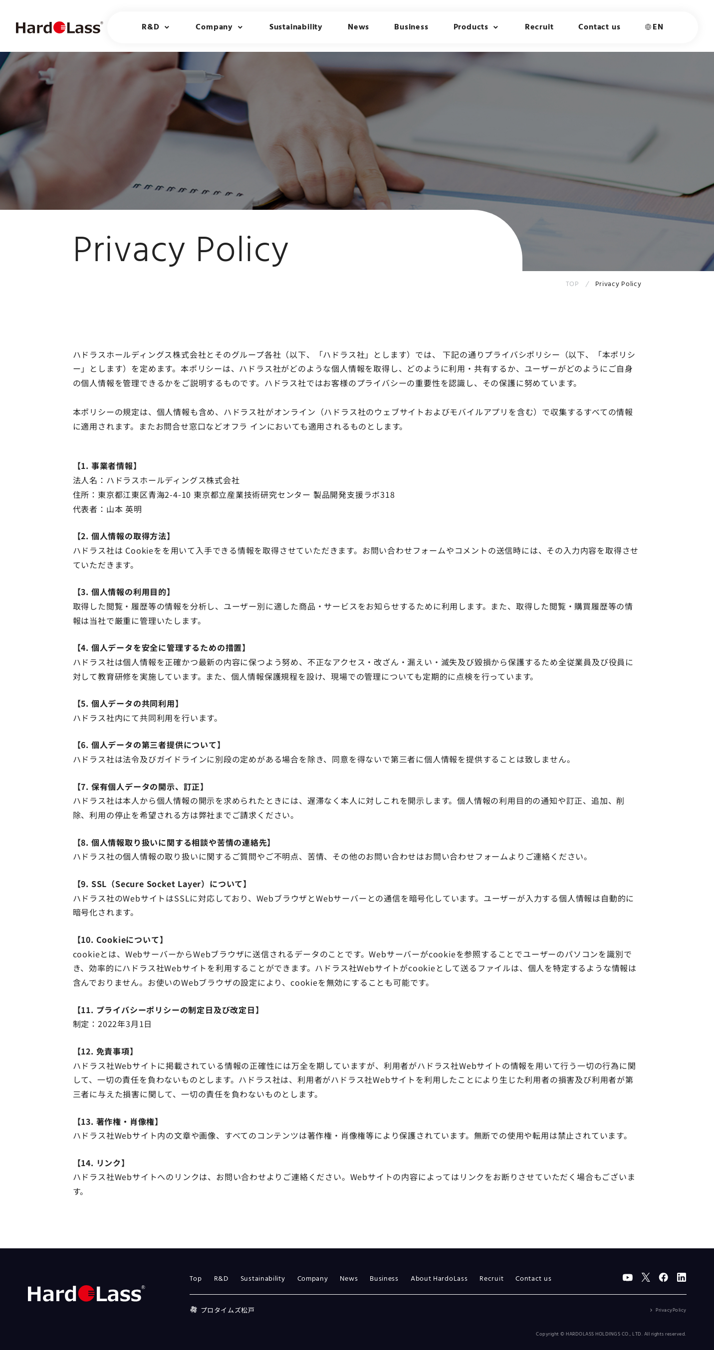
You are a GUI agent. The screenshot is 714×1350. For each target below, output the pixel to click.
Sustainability (296, 27)
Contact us (599, 27)
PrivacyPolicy (671, 1310)
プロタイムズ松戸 (222, 1310)
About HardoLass (439, 1279)
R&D (221, 1279)
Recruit (539, 27)
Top (196, 1279)
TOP (572, 284)
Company (312, 1279)
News (358, 27)
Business (411, 27)
